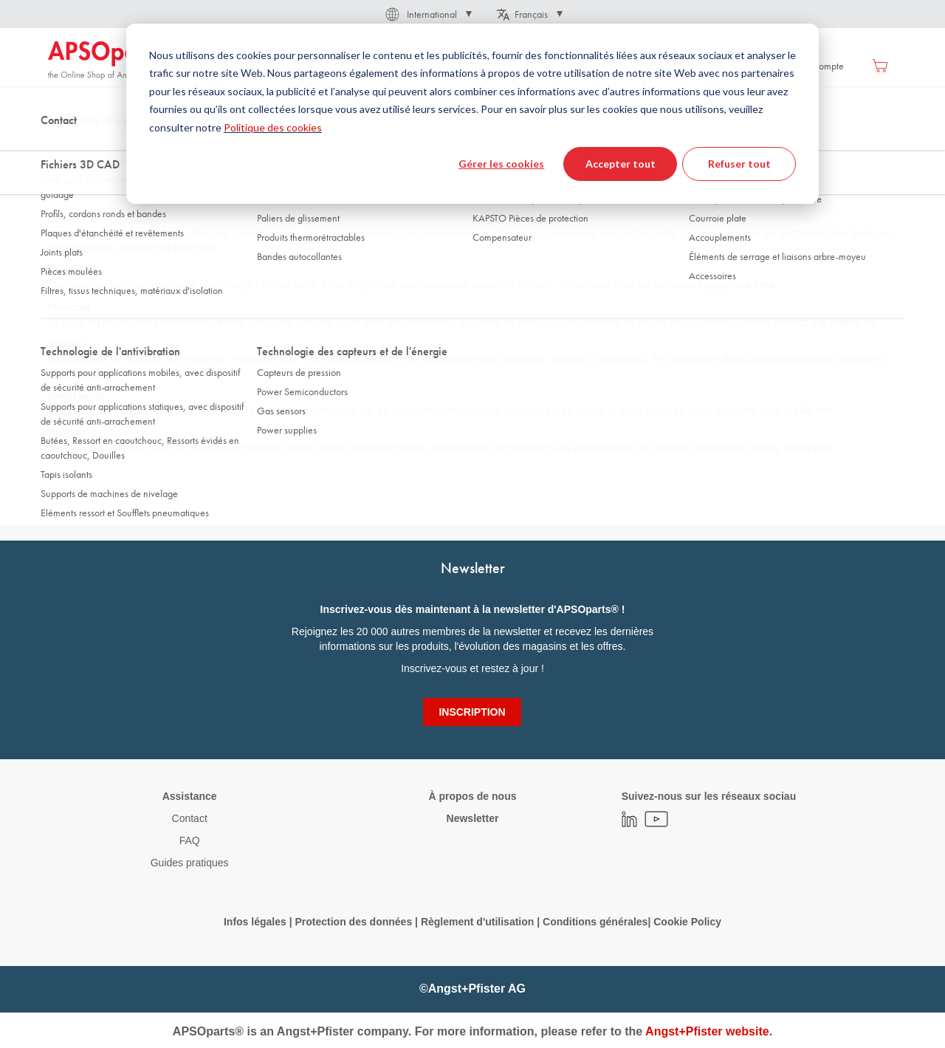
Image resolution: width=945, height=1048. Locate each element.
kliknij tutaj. (810, 447)
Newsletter (473, 818)
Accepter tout (620, 163)
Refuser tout (739, 163)
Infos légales (255, 922)
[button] (427, 14)
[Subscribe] (471, 712)
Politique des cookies (273, 127)
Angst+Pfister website (707, 1031)
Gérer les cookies (501, 163)
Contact (189, 818)
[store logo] (110, 60)
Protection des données (353, 922)
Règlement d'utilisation (477, 922)
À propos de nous (472, 796)
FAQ (189, 840)
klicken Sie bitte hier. (169, 248)
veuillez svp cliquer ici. (825, 322)
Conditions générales (595, 922)
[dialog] (472, 114)
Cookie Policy (687, 922)
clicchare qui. (89, 374)
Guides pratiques (190, 863)
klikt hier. (814, 411)
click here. (755, 285)
